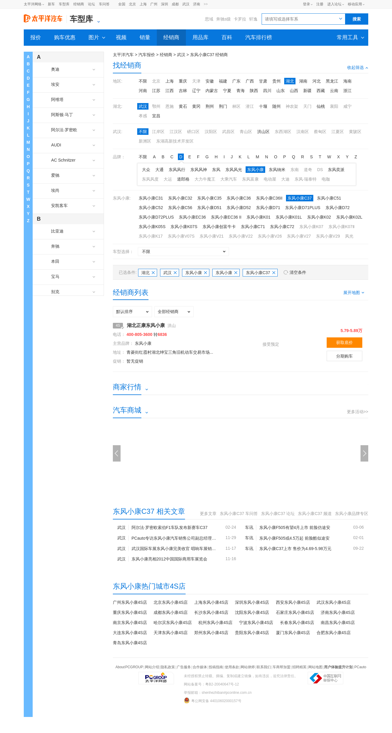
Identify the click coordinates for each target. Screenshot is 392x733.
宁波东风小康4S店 (256, 622)
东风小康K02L (349, 217)
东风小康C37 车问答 (239, 513)
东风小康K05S (152, 226)
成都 (175, 4)
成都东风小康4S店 (171, 612)
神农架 (292, 106)
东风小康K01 (258, 217)
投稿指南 (216, 667)
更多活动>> (357, 411)
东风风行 (177, 169)
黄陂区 (355, 131)
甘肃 (263, 81)
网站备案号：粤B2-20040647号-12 (211, 684)
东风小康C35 (209, 198)
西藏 (321, 90)
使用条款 (232, 667)
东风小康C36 (239, 198)
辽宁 (196, 90)
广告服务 (184, 667)
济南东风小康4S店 (338, 612)
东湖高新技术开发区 (175, 141)
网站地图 (315, 667)
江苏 (156, 90)
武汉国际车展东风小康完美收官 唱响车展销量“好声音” (174, 548)
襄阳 (334, 106)
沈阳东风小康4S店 (252, 612)
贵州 (276, 81)
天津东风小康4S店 (171, 632)
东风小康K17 (151, 236)
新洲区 (145, 141)
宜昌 (156, 115)
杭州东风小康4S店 (215, 622)
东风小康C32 (180, 198)
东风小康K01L (289, 217)
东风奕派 (336, 169)
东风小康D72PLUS (156, 217)
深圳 (164, 4)
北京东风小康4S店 (171, 602)
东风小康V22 (241, 236)
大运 (168, 179)
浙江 (347, 90)
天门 (307, 106)
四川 (267, 90)
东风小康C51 (329, 198)
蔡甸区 (320, 131)
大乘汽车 (228, 179)
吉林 (183, 90)
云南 (334, 90)
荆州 (210, 106)
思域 (209, 19)
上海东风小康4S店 (211, 602)
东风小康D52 (239, 207)
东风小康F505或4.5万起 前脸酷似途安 (294, 538)
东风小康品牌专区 (351, 513)
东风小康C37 (299, 198)
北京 (132, 4)
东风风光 (233, 169)
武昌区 (228, 131)
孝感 (143, 115)
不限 (143, 81)
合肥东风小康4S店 (334, 632)
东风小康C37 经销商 (209, 54)
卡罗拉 (240, 19)
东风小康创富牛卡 (219, 226)
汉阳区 (211, 131)
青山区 (246, 131)
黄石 (183, 106)
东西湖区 (283, 131)
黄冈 (196, 106)
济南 (196, 4)
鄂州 (156, 106)
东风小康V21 (212, 236)
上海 (143, 4)
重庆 (183, 81)
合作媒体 (200, 667)
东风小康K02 (319, 217)
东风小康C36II (269, 198)
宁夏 (227, 90)
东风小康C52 (151, 207)
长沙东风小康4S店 (211, 612)
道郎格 (183, 179)
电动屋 (270, 179)
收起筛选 (357, 67)
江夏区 (337, 131)
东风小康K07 (311, 226)
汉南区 (302, 131)
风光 (349, 236)
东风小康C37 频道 (315, 513)
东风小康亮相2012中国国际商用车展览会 (169, 559)
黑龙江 (332, 81)
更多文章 (208, 513)
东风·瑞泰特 (306, 179)
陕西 (254, 90)
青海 (240, 90)
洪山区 (263, 131)
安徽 (210, 81)
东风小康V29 (328, 236)
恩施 (169, 106)
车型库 (64, 4)
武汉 (185, 4)
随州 (276, 106)
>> (206, 4)
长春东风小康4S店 (297, 622)
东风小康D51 (209, 207)
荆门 (223, 106)
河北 (316, 81)
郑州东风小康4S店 (211, 632)
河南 (143, 90)
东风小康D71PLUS (302, 207)
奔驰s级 (223, 19)
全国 (121, 4)
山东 (280, 90)
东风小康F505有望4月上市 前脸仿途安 (295, 527)
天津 (196, 81)
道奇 (308, 169)
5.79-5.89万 (351, 330)
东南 (294, 169)
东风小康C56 (180, 207)
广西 (250, 81)
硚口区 (193, 131)
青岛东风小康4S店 (130, 642)
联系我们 (264, 667)
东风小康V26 (270, 236)
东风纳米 (277, 169)
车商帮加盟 (281, 667)
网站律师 (248, 667)
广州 (153, 4)
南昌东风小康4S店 (338, 622)
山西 (294, 90)
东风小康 (255, 169)
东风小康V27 (299, 236)
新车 (51, 4)
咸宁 (347, 106)
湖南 (303, 81)
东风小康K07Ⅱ (341, 226)
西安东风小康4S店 (293, 602)
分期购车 (344, 356)
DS (320, 169)
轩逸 (253, 19)
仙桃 (321, 106)
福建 (223, 81)
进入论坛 (334, 4)
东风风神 (198, 169)
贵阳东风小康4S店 (252, 632)
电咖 (326, 179)
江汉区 (176, 131)
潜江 (250, 106)
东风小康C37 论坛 (278, 513)
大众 (146, 169)
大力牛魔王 (205, 179)
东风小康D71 (268, 207)
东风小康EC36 (192, 217)
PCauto (360, 667)
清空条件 (298, 272)
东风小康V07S (181, 236)
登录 (306, 4)
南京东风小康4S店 (130, 622)
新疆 (307, 90)
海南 (347, 81)
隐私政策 (168, 667)
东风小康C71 (253, 226)
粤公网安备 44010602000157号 (212, 700)
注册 (319, 4)
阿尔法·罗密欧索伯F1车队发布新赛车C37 (170, 527)
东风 (216, 169)
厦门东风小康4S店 (293, 632)
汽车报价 (146, 54)
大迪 (285, 179)
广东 (236, 81)
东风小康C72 (282, 226)
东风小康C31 (151, 198)
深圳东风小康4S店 (252, 602)
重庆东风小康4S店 (130, 612)
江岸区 (158, 131)
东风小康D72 (337, 207)
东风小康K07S (183, 226)
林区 (236, 106)
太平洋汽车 (123, 54)
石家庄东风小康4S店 (295, 612)
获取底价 (344, 342)
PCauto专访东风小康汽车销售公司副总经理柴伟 (174, 538)
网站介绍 (152, 667)
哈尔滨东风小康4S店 (173, 622)
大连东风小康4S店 (130, 632)
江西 (169, 90)
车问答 (104, 4)
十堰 (263, 106)
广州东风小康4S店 (130, 602)
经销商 (78, 4)
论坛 (91, 4)
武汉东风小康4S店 (334, 602)
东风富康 (250, 179)
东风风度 (150, 179)
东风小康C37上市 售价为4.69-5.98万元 (295, 548)
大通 (159, 169)
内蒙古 (212, 90)
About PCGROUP (129, 667)
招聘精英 (299, 667)
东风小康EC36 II (226, 217)
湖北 (290, 81)
